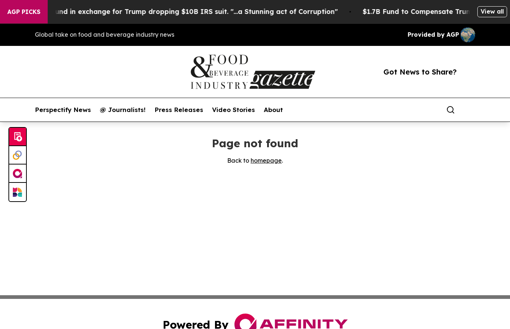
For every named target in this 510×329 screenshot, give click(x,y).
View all (492, 11)
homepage (266, 160)
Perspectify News (63, 109)
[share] (470, 110)
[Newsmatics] (17, 192)
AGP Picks (23, 11)
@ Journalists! (123, 109)
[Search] (450, 109)
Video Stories (233, 109)
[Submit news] (17, 137)
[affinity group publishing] (17, 173)
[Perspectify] (17, 155)
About (273, 109)
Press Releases (178, 109)
